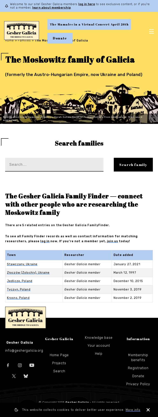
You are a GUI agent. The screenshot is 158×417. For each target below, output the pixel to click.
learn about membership (51, 7)
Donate (60, 38)
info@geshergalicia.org (24, 350)
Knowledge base (99, 338)
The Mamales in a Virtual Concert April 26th (89, 24)
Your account (98, 346)
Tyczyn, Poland (18, 289)
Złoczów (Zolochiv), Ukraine (28, 272)
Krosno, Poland (18, 298)
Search (59, 371)
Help (98, 354)
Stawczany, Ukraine (22, 264)
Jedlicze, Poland (19, 281)
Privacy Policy (138, 384)
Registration (138, 368)
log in (45, 241)
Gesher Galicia (25, 317)
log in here (86, 4)
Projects (59, 363)
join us (112, 241)
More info (133, 410)
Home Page (59, 355)
